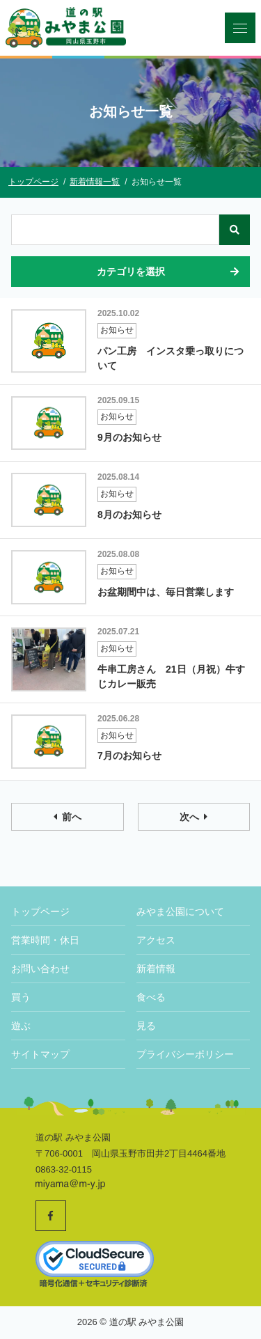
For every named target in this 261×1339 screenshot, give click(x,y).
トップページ (40, 911)
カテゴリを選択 (169, 271)
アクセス (155, 940)
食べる (151, 997)
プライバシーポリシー (185, 1054)
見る (146, 1025)
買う (21, 997)
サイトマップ (40, 1054)
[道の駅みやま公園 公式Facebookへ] (50, 1215)
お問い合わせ (40, 968)
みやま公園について (180, 911)
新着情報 (155, 968)
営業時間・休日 (45, 940)
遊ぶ (21, 1025)
